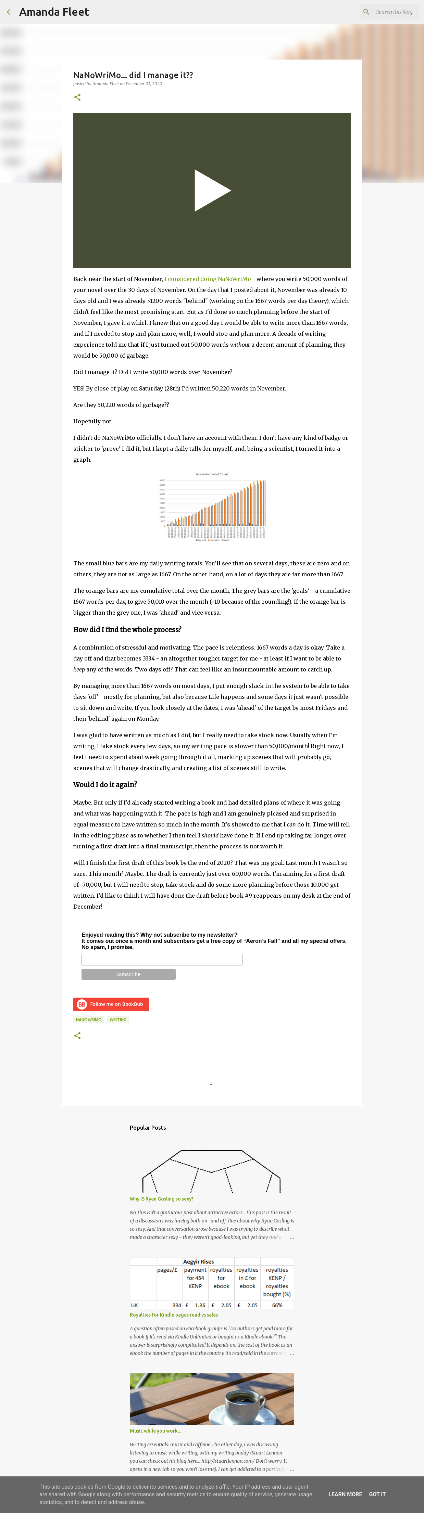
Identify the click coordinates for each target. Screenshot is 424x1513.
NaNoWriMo (89, 1019)
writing (118, 1019)
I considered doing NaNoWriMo (207, 278)
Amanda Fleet (54, 11)
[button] (77, 97)
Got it (377, 1494)
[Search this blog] (383, 12)
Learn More (345, 1494)
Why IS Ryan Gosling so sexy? (162, 1199)
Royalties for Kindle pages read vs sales (174, 1315)
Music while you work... (155, 1431)
